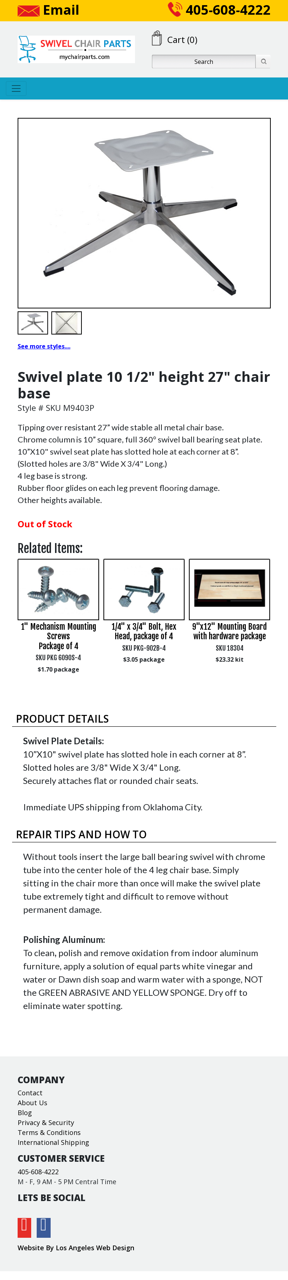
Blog (25, 1112)
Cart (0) (182, 39)
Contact (30, 1092)
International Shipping (53, 1142)
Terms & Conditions (49, 1132)
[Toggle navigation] (16, 88)
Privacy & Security (46, 1122)
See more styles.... (44, 346)
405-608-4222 (219, 10)
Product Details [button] (62, 719)
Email (48, 10)
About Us (32, 1102)
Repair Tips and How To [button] (81, 834)
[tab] (144, 719)
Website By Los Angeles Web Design (76, 1247)
